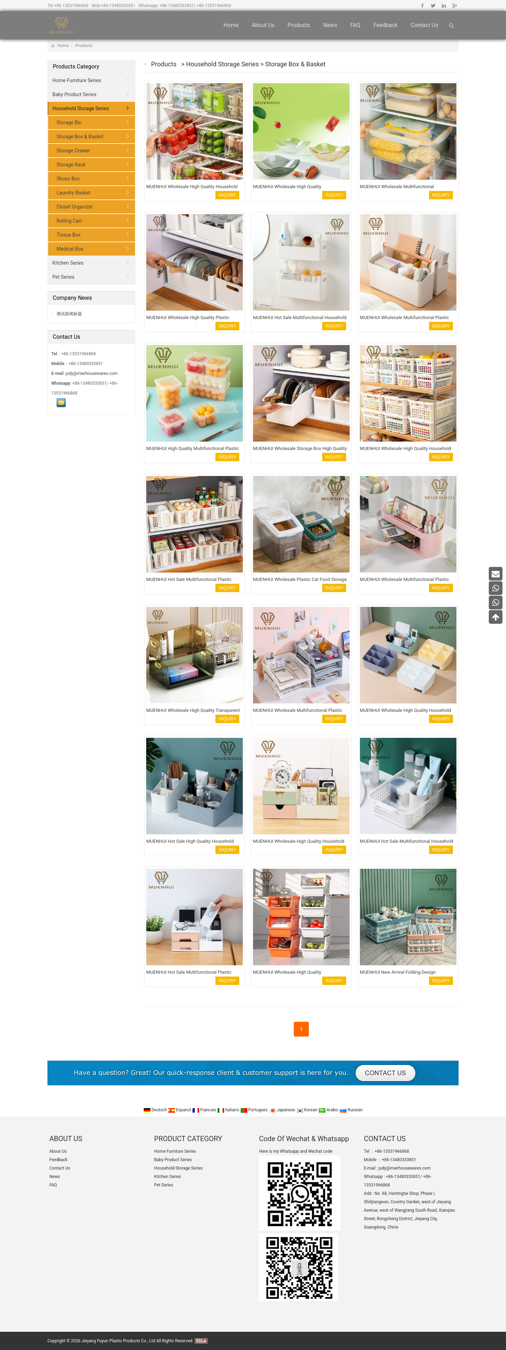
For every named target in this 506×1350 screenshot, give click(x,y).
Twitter (433, 5)
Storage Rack (71, 164)
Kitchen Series (68, 263)
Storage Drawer (73, 150)
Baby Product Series (74, 94)
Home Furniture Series (76, 80)
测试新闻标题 (69, 313)
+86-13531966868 (71, 5)
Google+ (454, 5)
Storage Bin (69, 122)
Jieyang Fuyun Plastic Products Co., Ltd (118, 1340)
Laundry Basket (73, 193)
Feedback (386, 25)
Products (298, 25)
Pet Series (63, 277)
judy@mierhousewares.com (92, 373)
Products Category (76, 66)
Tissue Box (68, 235)
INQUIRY (227, 195)
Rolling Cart (69, 221)
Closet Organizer (75, 207)
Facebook (422, 5)
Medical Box (70, 249)
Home (231, 25)
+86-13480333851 (118, 5)
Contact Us (424, 25)
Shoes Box (68, 178)
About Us (263, 25)
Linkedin (443, 5)
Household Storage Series (223, 64)
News (330, 25)
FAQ (355, 25)
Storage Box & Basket (295, 64)
